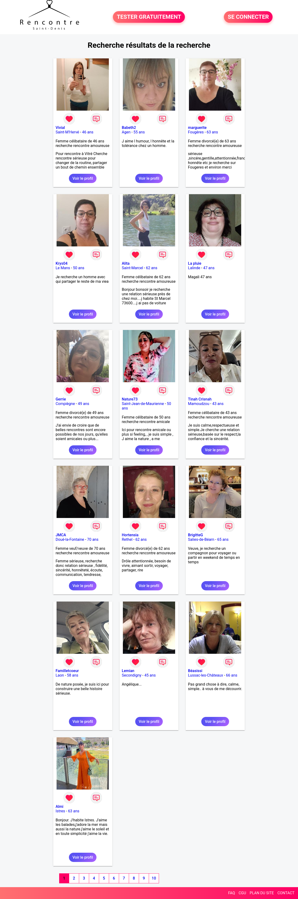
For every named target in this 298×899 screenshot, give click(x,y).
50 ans (78, 268)
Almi (59, 806)
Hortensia (130, 535)
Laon (60, 675)
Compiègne (65, 403)
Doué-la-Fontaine (70, 539)
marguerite (197, 127)
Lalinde (194, 268)
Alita (126, 263)
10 (154, 878)
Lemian (128, 670)
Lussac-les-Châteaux (205, 675)
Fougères (196, 132)
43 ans (218, 403)
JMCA (61, 535)
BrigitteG (195, 535)
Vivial (60, 127)
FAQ (231, 893)
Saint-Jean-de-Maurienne (143, 403)
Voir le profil (82, 178)
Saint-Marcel (132, 268)
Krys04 (61, 263)
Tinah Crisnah (199, 399)
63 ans (212, 132)
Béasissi (195, 670)
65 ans (223, 539)
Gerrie (61, 399)
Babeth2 (129, 127)
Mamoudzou (198, 403)
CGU (242, 893)
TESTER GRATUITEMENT (149, 17)
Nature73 (130, 399)
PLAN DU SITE (262, 893)
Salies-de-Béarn (201, 539)
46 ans (87, 132)
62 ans (151, 268)
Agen (126, 132)
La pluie (194, 263)
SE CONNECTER (248, 17)
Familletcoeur (67, 670)
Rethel (127, 539)
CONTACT (285, 893)
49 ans (83, 403)
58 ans (72, 675)
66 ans (231, 675)
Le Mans (63, 268)
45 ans (150, 675)
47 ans (209, 268)
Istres (60, 811)
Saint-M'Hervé (67, 132)
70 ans (92, 539)
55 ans (139, 132)
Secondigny (132, 675)
